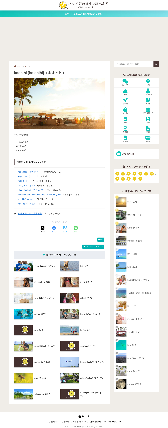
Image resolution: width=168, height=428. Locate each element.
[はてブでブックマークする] (65, 228)
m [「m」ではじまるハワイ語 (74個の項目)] (152, 173)
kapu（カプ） (24, 176)
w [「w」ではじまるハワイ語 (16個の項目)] (140, 179)
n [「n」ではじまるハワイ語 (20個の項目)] (117, 179)
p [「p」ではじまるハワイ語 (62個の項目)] (128, 179)
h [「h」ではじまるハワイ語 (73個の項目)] (128, 173)
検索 (156, 64)
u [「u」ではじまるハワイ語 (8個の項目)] (134, 179)
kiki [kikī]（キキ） (26, 198)
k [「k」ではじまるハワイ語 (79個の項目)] (140, 173)
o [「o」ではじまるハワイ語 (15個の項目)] (123, 179)
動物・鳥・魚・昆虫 (27, 212)
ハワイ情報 (64, 421)
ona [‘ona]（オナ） (26, 185)
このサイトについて (79, 421)
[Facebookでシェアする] (54, 228)
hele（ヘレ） (24, 180)
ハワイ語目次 (128, 154)
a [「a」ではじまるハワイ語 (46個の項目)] (117, 173)
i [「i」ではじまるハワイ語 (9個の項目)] (134, 173)
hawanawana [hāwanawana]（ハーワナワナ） (39, 194)
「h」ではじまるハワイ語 (94, 245)
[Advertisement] (84, 39)
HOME (83, 415)
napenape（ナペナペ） (28, 172)
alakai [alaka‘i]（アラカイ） (30, 189)
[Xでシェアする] (43, 228)
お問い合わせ (95, 421)
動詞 (39, 212)
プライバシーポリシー (112, 421)
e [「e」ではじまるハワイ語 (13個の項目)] (122, 173)
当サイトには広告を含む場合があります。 (84, 14)
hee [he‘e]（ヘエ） (26, 203)
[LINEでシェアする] (76, 228)
